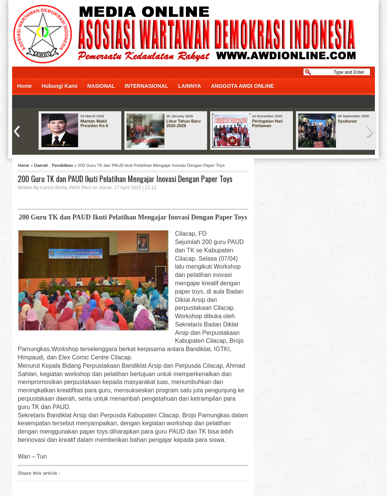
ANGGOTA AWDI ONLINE (242, 86)
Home (24, 86)
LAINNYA (189, 86)
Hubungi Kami (59, 86)
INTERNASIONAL (146, 86)
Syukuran (347, 121)
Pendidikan (62, 165)
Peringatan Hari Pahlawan (267, 123)
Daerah (41, 165)
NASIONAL (101, 86)
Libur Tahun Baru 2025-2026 (183, 123)
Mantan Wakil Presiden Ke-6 (94, 123)
